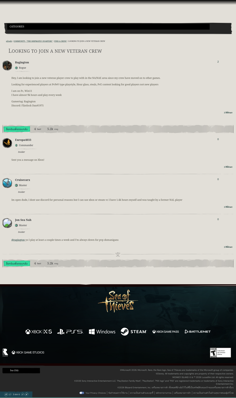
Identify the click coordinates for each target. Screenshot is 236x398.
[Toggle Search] (16, 31)
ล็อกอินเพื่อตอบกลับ (17, 129)
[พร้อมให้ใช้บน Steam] (133, 332)
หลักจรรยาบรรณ (163, 393)
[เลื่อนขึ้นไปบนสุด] (6, 394)
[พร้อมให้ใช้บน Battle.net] (197, 332)
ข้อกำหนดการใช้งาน (118, 393)
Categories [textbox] (17, 26)
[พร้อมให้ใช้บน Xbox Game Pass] (165, 332)
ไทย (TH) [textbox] (14, 370)
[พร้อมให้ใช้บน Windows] (102, 332)
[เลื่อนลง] (22, 394)
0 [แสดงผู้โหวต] (218, 139)
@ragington (18, 240)
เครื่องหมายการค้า (182, 393)
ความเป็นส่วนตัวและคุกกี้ (141, 393)
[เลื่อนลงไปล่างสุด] (26, 394)
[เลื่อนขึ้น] (9, 394)
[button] (108, 27)
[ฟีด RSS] (4, 41)
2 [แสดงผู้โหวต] (218, 61)
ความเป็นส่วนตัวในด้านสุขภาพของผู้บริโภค (213, 393)
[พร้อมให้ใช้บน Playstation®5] (70, 332)
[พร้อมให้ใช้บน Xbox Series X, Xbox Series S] (38, 332)
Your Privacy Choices (95, 393)
